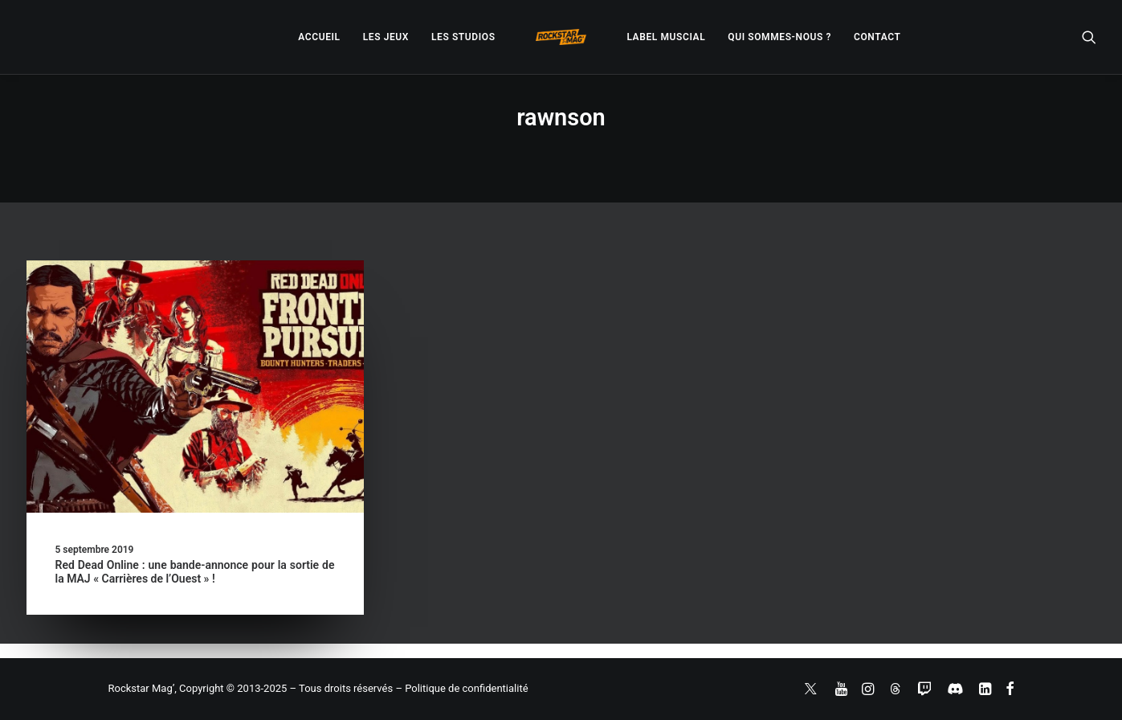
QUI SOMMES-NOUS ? (779, 37)
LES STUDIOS (463, 37)
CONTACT (877, 37)
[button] (1089, 37)
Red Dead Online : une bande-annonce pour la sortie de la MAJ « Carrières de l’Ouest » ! (195, 571)
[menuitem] (319, 37)
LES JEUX (386, 37)
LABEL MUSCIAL (665, 37)
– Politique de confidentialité (461, 688)
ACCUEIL (319, 37)
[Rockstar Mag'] (561, 37)
